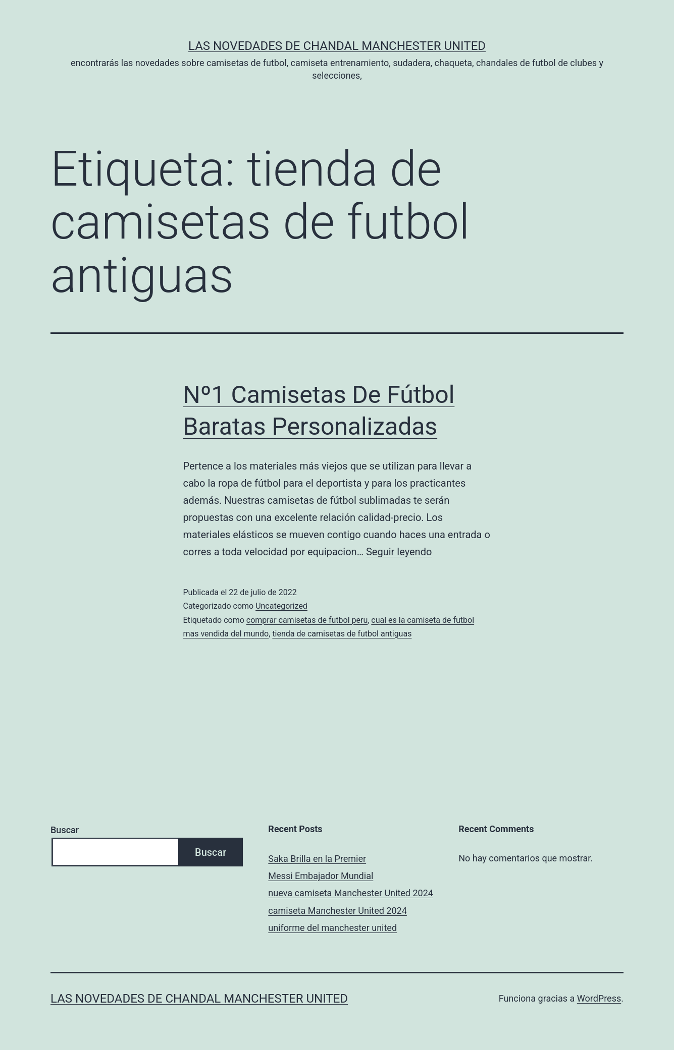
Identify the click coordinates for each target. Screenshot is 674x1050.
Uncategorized (281, 606)
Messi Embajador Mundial (320, 875)
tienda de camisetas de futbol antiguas (341, 633)
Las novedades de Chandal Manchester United (337, 46)
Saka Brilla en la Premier (317, 858)
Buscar (64, 830)
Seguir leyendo (399, 552)
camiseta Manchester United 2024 (337, 910)
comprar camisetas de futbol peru (307, 620)
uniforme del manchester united (332, 927)
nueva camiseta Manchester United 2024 (350, 893)
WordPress (599, 998)
